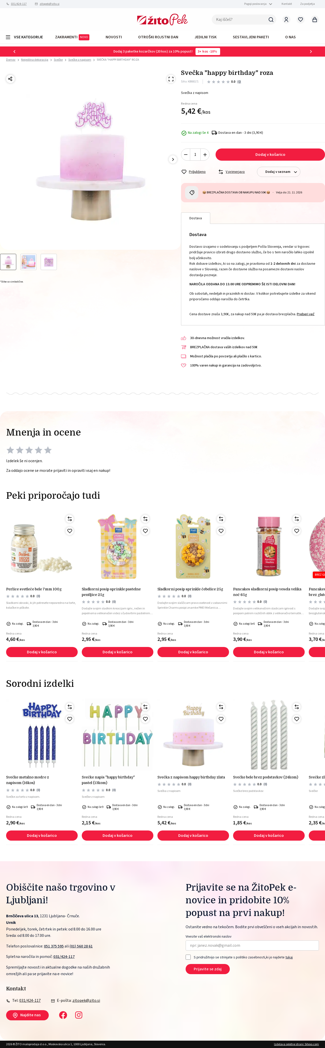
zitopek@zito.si (49, 4)
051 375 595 (54, 946)
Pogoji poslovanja (255, 4)
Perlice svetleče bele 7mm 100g (34, 589)
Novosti (114, 37)
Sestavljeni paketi (251, 37)
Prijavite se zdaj (208, 969)
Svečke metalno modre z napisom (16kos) (27, 780)
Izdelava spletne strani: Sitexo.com (296, 1044)
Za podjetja (307, 4)
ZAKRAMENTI (72, 37)
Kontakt (287, 4)
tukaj (289, 957)
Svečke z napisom (79, 60)
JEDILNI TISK (205, 37)
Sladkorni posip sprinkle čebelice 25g (190, 589)
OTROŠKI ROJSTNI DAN (158, 37)
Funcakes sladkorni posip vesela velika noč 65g (267, 592)
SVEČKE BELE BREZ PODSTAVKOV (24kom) (265, 777)
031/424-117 (19, 4)
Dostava (195, 218)
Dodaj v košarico (270, 154)
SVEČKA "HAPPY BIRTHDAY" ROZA (118, 60)
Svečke (58, 60)
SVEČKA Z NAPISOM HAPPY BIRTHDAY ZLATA (191, 777)
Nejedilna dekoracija (34, 60)
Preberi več (305, 314)
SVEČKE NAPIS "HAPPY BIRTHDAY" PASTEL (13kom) (108, 780)
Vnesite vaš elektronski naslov (209, 936)
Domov (10, 60)
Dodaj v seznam (282, 172)
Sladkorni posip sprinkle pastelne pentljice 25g (111, 592)
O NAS (290, 37)
